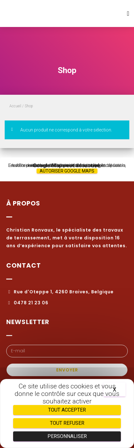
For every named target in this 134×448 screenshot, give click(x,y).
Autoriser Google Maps (67, 170)
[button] (128, 13)
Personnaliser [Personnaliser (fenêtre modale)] (67, 436)
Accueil (15, 106)
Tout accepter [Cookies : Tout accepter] (67, 410)
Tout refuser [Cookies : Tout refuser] (67, 423)
